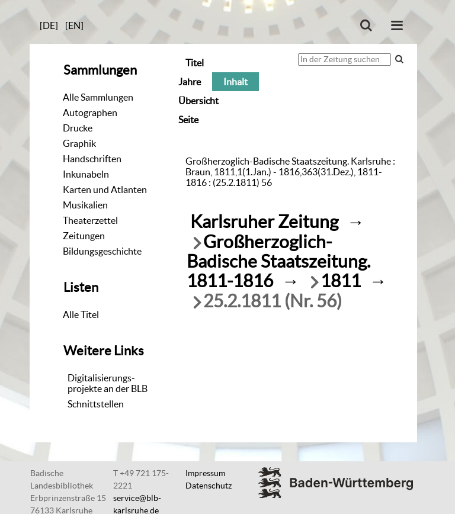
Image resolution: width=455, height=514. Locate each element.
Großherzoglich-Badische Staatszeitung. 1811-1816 (278, 261)
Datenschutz (208, 485)
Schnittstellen (96, 404)
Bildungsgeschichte (102, 251)
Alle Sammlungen (98, 97)
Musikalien (85, 205)
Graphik (79, 143)
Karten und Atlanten (105, 189)
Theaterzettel (90, 220)
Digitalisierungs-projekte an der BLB (108, 383)
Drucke (77, 128)
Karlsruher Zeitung (264, 222)
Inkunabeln (86, 174)
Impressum (205, 473)
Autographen (90, 112)
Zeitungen (84, 235)
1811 (341, 281)
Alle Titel (81, 314)
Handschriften (92, 158)
